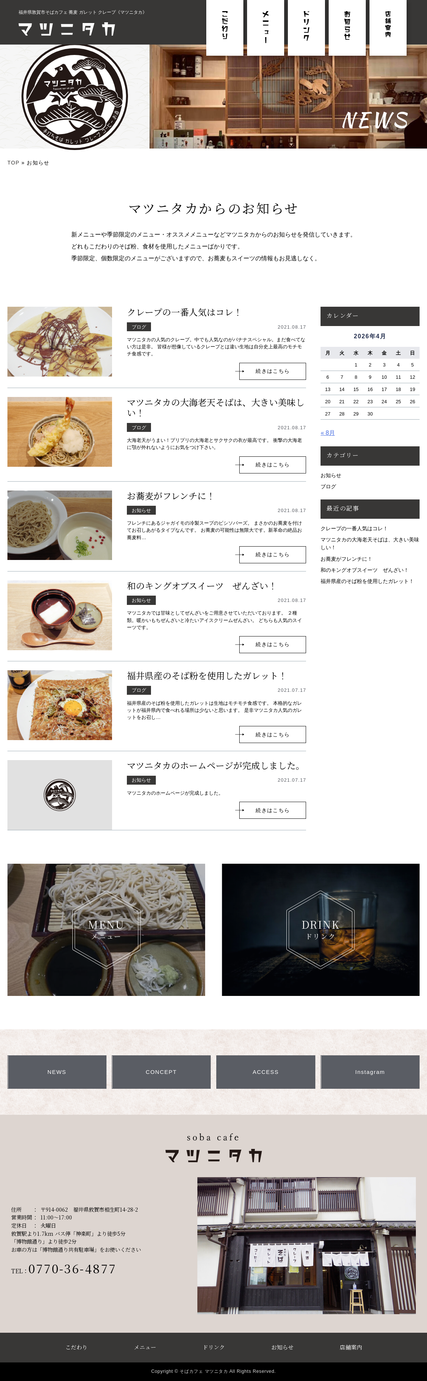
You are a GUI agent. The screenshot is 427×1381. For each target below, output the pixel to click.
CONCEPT (161, 1072)
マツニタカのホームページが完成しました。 (216, 765)
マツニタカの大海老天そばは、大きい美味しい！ (216, 407)
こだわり (76, 1347)
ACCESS (266, 1072)
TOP (13, 163)
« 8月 (328, 433)
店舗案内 (351, 1347)
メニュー (145, 1347)
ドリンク (214, 1347)
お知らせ (331, 475)
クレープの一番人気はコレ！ (184, 311)
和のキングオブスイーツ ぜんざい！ (202, 585)
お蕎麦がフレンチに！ (171, 495)
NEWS (56, 1072)
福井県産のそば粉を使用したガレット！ (207, 675)
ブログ (328, 486)
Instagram (370, 1072)
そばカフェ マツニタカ (204, 1371)
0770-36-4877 (72, 1268)
